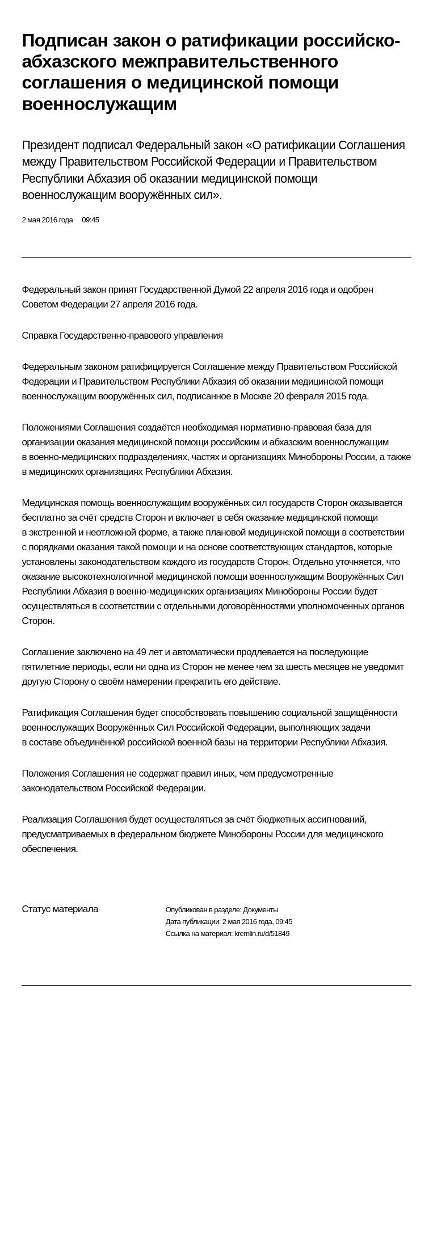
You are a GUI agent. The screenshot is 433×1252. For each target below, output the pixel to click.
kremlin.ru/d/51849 (261, 933)
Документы (260, 909)
